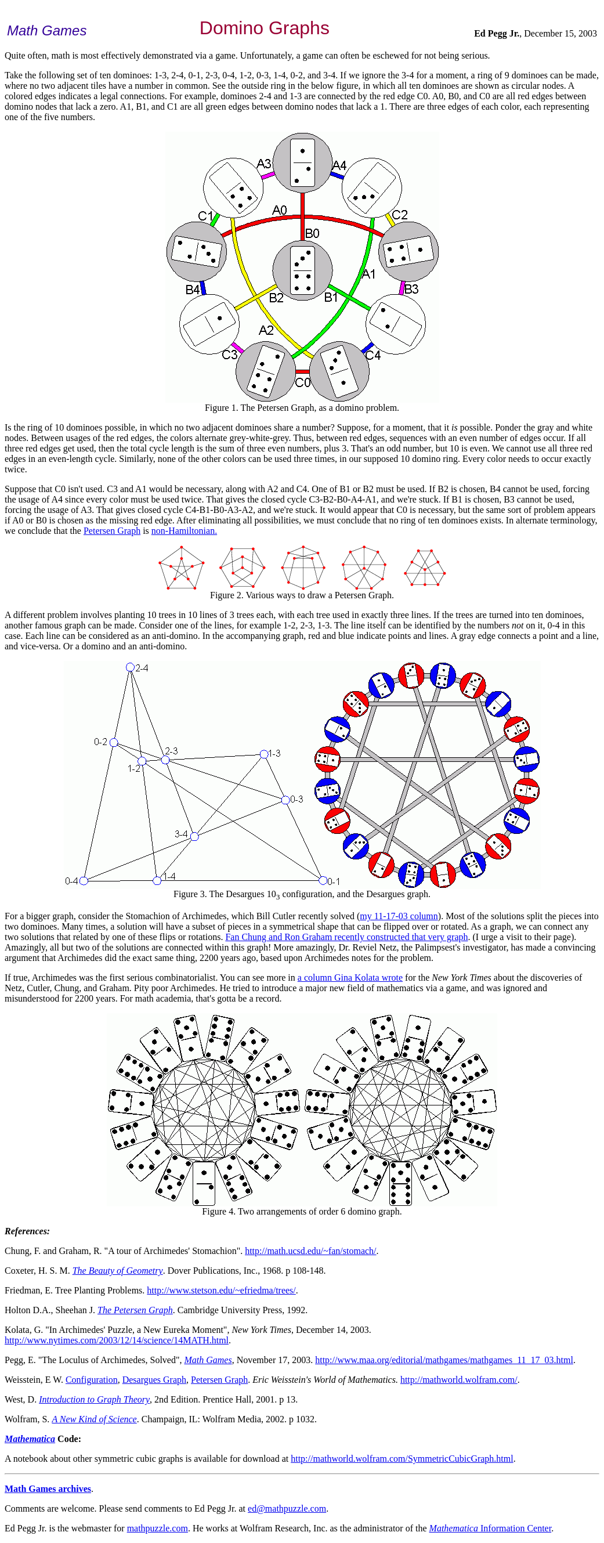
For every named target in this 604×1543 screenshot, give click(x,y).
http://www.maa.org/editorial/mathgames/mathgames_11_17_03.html (444, 1360)
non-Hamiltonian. (184, 531)
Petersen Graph (112, 531)
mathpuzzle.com (157, 1528)
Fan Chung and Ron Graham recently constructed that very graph (346, 937)
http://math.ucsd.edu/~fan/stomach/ (310, 1251)
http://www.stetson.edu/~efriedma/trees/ (221, 1290)
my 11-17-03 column (399, 916)
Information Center (490, 1528)
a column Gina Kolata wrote (350, 977)
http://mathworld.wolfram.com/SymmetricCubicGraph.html (402, 1458)
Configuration (92, 1380)
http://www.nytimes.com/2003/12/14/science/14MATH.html (117, 1340)
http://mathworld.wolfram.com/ (459, 1380)
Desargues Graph (154, 1380)
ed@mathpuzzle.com (287, 1508)
